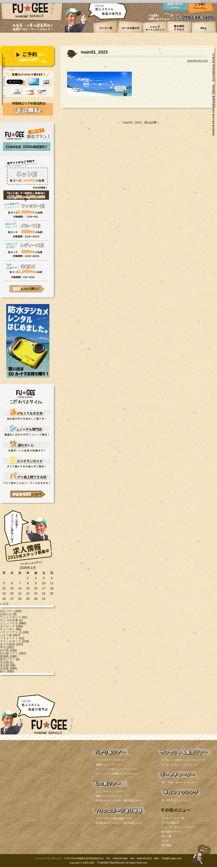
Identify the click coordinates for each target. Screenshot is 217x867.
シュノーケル (9, 623)
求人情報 (166, 845)
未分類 (4, 662)
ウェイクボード (10, 617)
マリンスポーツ (10, 641)
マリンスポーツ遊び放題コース (114, 818)
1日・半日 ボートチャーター (178, 782)
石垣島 (4, 668)
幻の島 (4, 650)
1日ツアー (7, 611)
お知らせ (6, 614)
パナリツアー (9, 632)
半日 (3, 647)
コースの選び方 (170, 822)
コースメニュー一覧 (172, 818)
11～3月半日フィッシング (176, 800)
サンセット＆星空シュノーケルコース (183, 760)
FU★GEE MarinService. (111, 862)
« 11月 (4, 604)
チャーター (7, 629)
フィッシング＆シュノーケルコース (116, 769)
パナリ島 (6, 635)
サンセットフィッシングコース (179, 764)
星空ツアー (7, 659)
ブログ (165, 840)
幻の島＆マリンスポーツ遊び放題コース (119, 800)
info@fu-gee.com (172, 858)
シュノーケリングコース (110, 760)
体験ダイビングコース (108, 764)
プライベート (9, 638)
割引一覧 (166, 836)
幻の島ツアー (9, 653)
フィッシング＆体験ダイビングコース (118, 773)
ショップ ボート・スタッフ (178, 827)
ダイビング (7, 626)
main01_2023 (132, 122)
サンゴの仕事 (9, 620)
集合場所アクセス (171, 831)
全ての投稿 (7, 644)
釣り (3, 671)
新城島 (4, 656)
